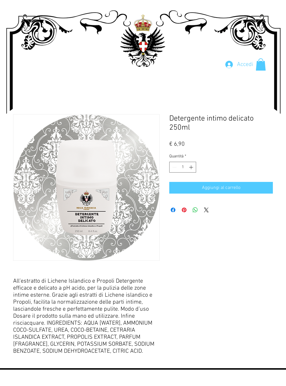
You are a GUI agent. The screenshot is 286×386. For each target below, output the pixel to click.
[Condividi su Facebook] (173, 209)
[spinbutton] (182, 167)
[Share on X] (206, 209)
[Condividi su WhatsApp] (195, 209)
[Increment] (191, 167)
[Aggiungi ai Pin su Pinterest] (184, 209)
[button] (261, 64)
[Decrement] (173, 167)
